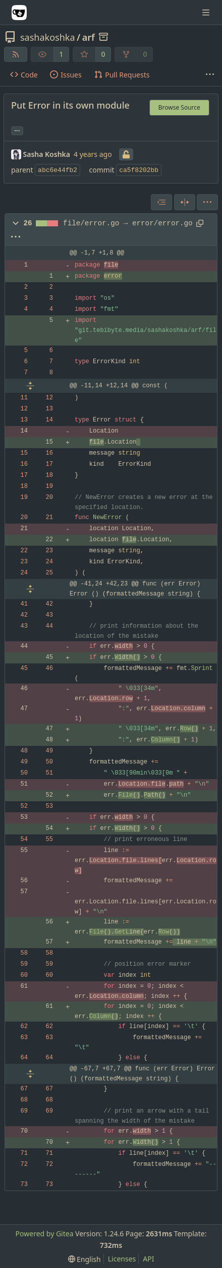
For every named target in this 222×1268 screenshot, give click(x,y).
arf (88, 37)
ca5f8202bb (138, 170)
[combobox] (161, 202)
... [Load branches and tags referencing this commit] (17, 129)
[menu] (207, 202)
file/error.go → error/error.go (128, 223)
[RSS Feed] (15, 54)
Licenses (122, 1258)
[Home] (19, 13)
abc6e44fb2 (57, 170)
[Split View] (184, 202)
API (148, 1258)
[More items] (210, 75)
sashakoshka (47, 37)
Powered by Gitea (45, 1233)
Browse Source (179, 107)
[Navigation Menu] (207, 12)
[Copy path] (200, 223)
